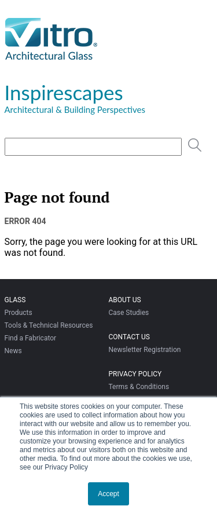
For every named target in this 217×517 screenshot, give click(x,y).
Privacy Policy (134, 374)
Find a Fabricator (31, 338)
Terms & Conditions (138, 387)
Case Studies (128, 313)
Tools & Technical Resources (49, 325)
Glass (15, 300)
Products (18, 313)
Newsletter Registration (144, 350)
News (13, 351)
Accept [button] (108, 494)
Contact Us (128, 337)
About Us (124, 300)
